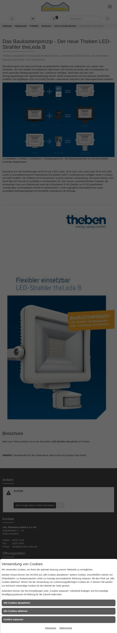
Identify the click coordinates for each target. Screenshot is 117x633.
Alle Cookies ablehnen (15, 611)
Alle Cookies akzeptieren (16, 603)
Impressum (50, 628)
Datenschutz (65, 628)
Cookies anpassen (13, 619)
